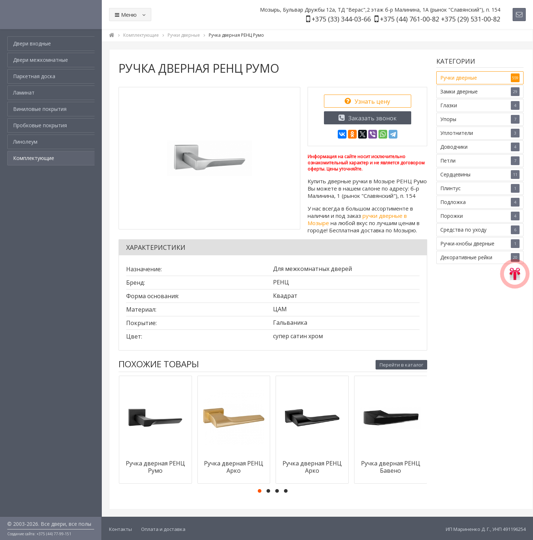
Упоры (480, 119)
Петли (480, 160)
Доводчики (480, 147)
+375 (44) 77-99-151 (54, 533)
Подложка (480, 202)
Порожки (480, 216)
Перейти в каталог (401, 364)
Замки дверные (480, 91)
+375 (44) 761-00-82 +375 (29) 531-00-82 (440, 19)
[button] (259, 491)
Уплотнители (480, 133)
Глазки (480, 105)
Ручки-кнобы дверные (480, 243)
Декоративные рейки (480, 257)
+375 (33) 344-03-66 (341, 19)
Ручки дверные (480, 77)
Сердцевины (480, 174)
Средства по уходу (480, 229)
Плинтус (480, 188)
